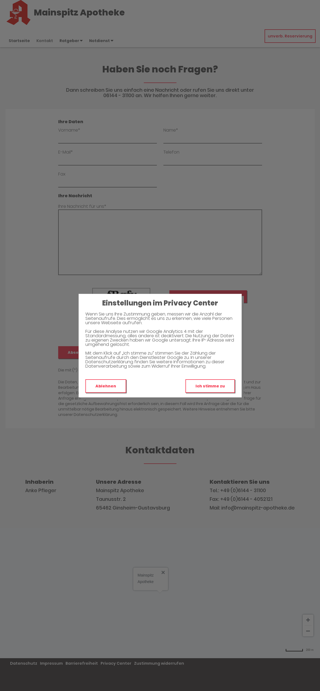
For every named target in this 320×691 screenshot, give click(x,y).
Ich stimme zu (210, 386)
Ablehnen (105, 386)
